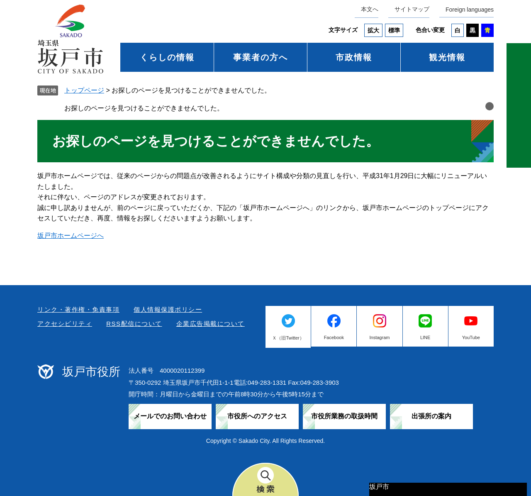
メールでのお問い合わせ (170, 416)
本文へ (369, 9)
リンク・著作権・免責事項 (78, 309)
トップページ (84, 90)
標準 (394, 30)
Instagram (380, 337)
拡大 (373, 30)
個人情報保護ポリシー (168, 309)
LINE (425, 337)
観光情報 (447, 57)
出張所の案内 (431, 416)
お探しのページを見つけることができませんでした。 (144, 108)
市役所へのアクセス (257, 416)
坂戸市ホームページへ (70, 235)
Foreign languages (470, 9)
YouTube (471, 337)
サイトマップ (412, 9)
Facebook (334, 337)
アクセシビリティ (64, 323)
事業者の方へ (260, 57)
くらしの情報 (167, 57)
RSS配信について (134, 323)
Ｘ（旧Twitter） (288, 337)
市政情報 (354, 57)
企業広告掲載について (210, 323)
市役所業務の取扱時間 (344, 416)
